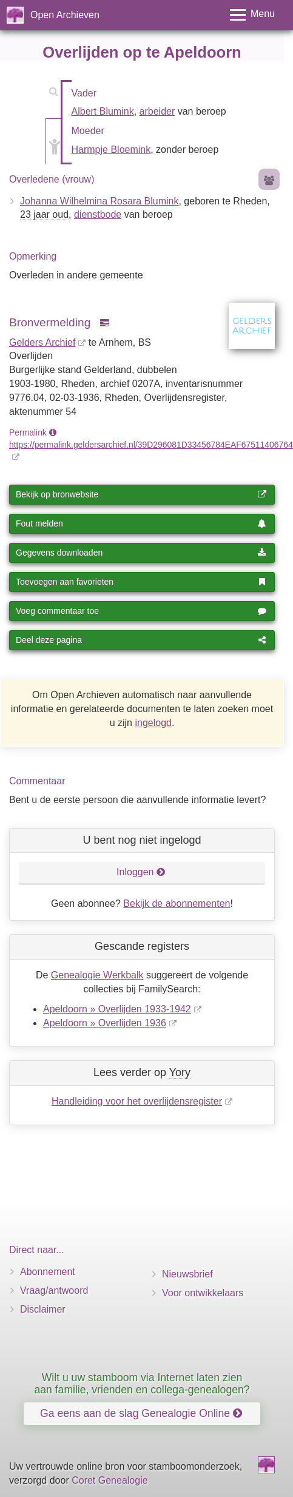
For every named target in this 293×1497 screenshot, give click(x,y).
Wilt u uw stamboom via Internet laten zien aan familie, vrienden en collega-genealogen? (141, 1383)
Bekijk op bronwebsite (141, 494)
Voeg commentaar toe (141, 611)
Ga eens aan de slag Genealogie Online (141, 1413)
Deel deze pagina (141, 640)
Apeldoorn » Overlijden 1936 (104, 1023)
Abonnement (47, 1272)
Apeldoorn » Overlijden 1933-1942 (117, 1009)
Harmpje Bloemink (111, 149)
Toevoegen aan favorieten (141, 582)
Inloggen (141, 872)
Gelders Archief (42, 342)
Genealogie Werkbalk (97, 975)
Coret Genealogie (109, 1480)
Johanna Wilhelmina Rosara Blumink (99, 201)
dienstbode (97, 214)
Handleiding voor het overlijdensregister (137, 1101)
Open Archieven (64, 15)
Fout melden (141, 523)
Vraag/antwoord (54, 1290)
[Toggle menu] (252, 15)
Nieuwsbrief (187, 1274)
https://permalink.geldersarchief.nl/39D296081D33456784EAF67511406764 (151, 444)
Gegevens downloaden (141, 552)
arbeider (157, 111)
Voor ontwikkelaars (202, 1293)
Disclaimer (43, 1309)
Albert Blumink (103, 111)
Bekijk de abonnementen (176, 903)
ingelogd (153, 723)
